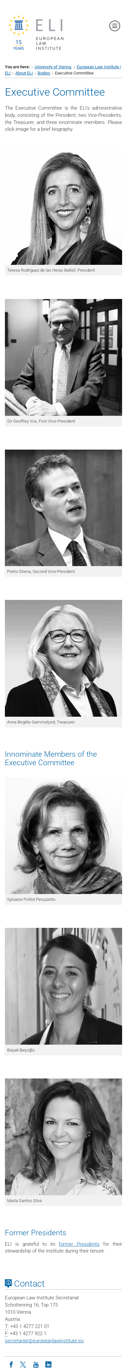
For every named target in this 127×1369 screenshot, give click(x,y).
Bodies (44, 73)
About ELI (24, 73)
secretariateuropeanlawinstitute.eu (44, 1341)
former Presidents (79, 1244)
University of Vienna (53, 66)
